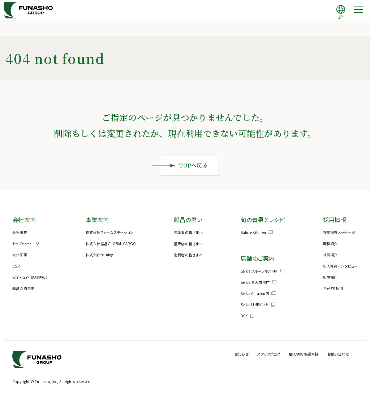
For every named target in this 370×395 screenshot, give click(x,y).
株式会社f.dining (99, 254)
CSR (16, 266)
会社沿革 (19, 254)
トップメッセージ (25, 243)
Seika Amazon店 (255, 293)
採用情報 (335, 219)
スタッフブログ (268, 354)
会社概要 (19, 232)
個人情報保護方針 (304, 354)
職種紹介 (330, 243)
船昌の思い (188, 219)
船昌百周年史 (23, 288)
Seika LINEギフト (254, 304)
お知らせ (242, 354)
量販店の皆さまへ (188, 243)
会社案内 (24, 219)
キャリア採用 (333, 288)
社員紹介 (330, 254)
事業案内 (97, 219)
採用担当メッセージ (339, 232)
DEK (244, 315)
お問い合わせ (338, 354)
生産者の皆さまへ (188, 232)
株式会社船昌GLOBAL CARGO (111, 243)
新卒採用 (330, 277)
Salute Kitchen (253, 232)
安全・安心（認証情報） (30, 277)
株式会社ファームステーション (109, 232)
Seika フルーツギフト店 (259, 271)
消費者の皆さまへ (188, 254)
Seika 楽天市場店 (255, 282)
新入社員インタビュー (340, 266)
